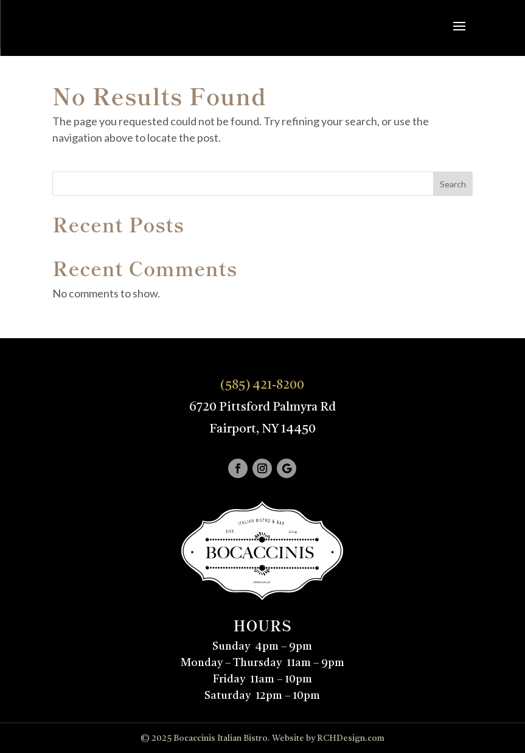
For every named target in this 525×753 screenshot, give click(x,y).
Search (453, 184)
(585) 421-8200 (262, 386)
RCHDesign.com (350, 738)
